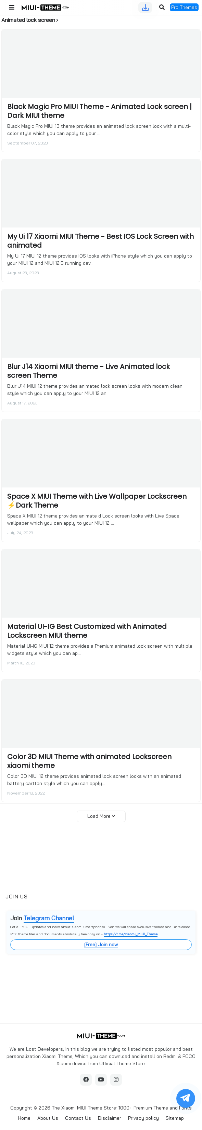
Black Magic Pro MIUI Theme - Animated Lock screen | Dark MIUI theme (99, 111)
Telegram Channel (49, 918)
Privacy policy (143, 1118)
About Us (47, 1118)
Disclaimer (109, 1118)
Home (24, 1118)
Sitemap (175, 1118)
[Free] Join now (101, 944)
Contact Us (78, 1118)
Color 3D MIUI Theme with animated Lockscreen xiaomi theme (89, 761)
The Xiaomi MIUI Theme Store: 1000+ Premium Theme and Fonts (122, 1108)
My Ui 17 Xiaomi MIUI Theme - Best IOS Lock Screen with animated (100, 241)
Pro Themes (184, 7)
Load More (99, 816)
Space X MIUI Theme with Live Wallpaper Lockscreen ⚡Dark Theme (97, 501)
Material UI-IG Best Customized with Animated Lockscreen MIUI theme (87, 631)
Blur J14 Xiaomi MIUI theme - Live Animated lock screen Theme (88, 371)
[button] (11, 7)
